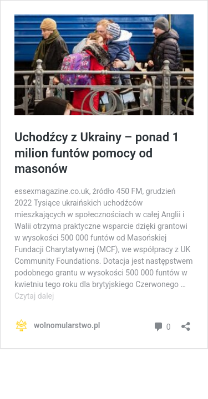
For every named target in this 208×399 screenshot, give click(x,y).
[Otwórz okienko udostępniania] (186, 322)
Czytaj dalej (34, 295)
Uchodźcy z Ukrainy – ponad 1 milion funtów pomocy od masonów (96, 153)
